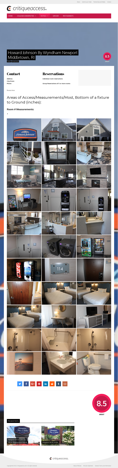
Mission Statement (88, 466)
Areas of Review (77, 466)
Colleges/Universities (26, 15)
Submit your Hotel (86, 2)
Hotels (44, 15)
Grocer (56, 16)
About (78, 2)
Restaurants (68, 16)
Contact (109, 2)
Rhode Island (15, 61)
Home (10, 16)
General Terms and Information (103, 466)
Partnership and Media (99, 2)
